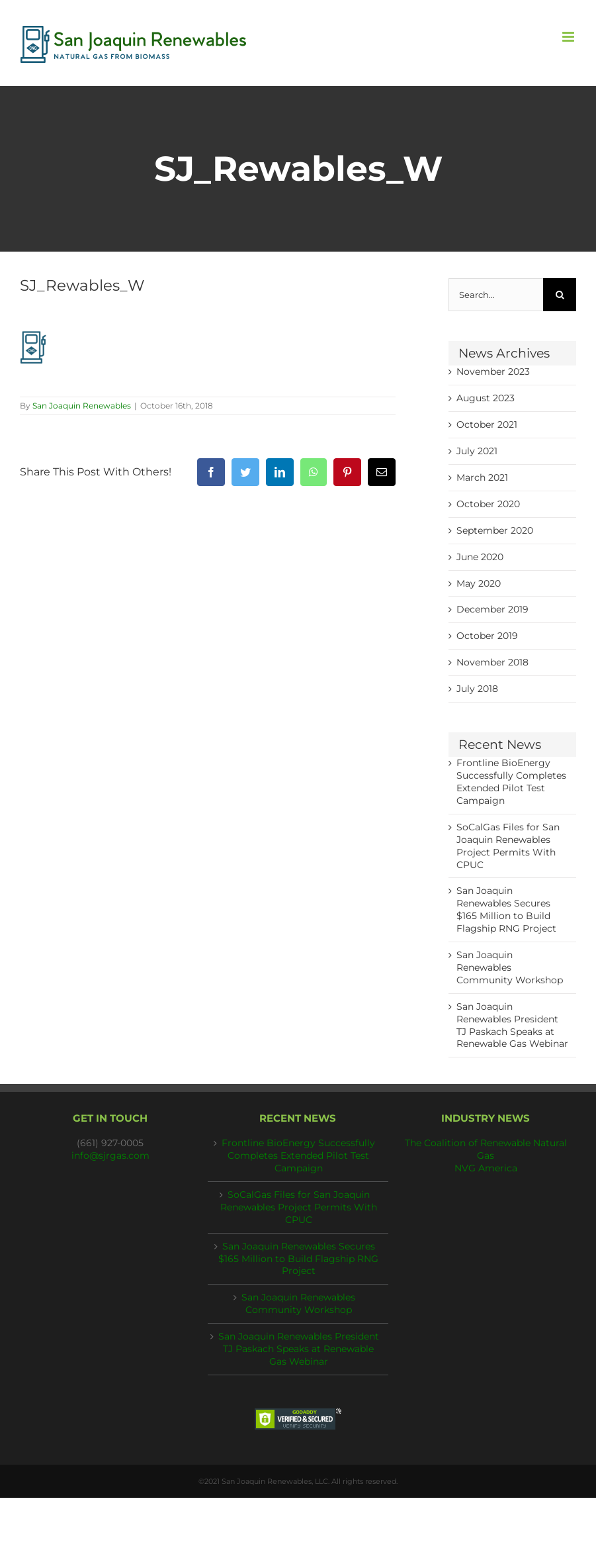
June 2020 (479, 557)
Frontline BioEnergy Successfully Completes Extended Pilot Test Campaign (298, 1155)
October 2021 (486, 424)
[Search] (559, 294)
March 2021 (482, 477)
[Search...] (495, 294)
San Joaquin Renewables (81, 406)
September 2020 (494, 530)
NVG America (485, 1168)
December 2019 (492, 609)
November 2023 (493, 371)
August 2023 (485, 398)
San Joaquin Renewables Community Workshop (509, 967)
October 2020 (488, 504)
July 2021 (476, 451)
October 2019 (487, 635)
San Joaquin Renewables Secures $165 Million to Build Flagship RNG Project (298, 1259)
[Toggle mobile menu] (569, 37)
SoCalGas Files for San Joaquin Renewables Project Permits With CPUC (298, 1207)
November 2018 (492, 662)
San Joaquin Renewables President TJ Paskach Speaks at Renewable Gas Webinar (298, 1349)
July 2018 (477, 688)
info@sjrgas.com (110, 1155)
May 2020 (478, 583)
